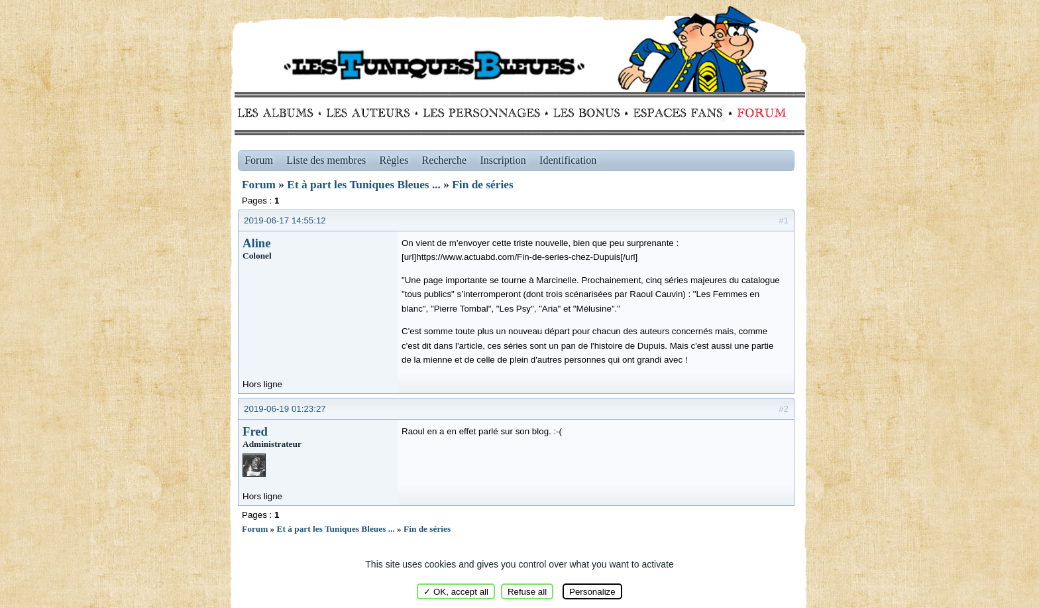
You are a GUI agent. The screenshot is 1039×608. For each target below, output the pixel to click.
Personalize (592, 592)
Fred (255, 431)
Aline (257, 243)
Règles (394, 160)
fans (677, 112)
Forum (759, 112)
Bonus (585, 112)
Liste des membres (326, 160)
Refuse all (527, 592)
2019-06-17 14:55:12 (285, 220)
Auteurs (372, 112)
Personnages (481, 112)
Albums (279, 112)
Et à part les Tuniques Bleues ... (364, 184)
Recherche (444, 160)
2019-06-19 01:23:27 (285, 409)
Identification (567, 160)
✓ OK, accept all (455, 592)
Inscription (502, 160)
